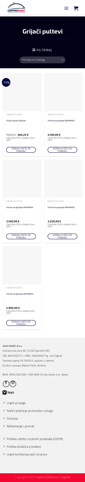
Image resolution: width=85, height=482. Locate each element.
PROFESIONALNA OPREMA (25, 39)
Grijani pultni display (16, 120)
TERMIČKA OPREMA (46, 39)
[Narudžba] (42, 60)
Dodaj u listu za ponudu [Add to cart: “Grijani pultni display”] (21, 150)
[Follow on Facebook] (6, 384)
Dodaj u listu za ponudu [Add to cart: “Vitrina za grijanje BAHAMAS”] (62, 150)
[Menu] (66, 8)
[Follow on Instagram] (13, 384)
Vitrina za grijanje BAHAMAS (61, 120)
